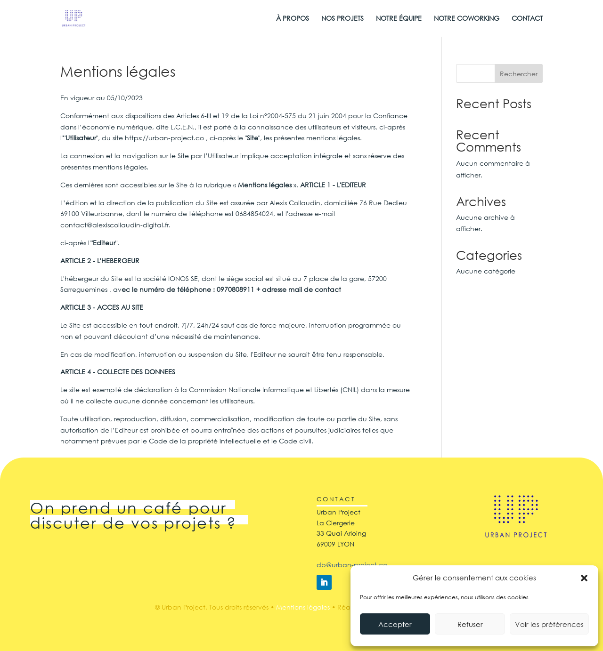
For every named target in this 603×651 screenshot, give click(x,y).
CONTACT (527, 19)
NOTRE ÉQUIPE (399, 19)
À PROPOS (292, 19)
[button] (584, 578)
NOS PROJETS (342, 19)
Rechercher (519, 73)
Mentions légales (303, 607)
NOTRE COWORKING (466, 19)
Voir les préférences (549, 624)
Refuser (470, 624)
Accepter (395, 624)
